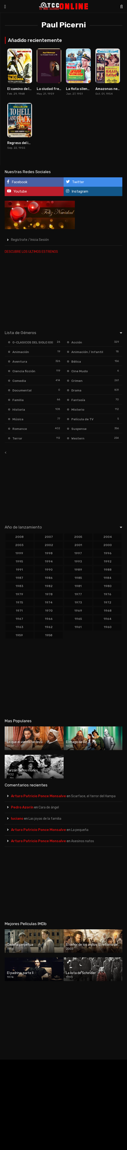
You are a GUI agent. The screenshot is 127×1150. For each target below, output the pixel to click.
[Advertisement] (63, 291)
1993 (78, 561)
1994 (49, 561)
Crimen (77, 381)
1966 (49, 619)
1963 (19, 627)
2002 (49, 545)
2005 (78, 537)
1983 (19, 586)
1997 (78, 553)
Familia (18, 400)
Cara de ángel (49, 807)
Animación (20, 352)
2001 (78, 545)
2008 (19, 537)
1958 (48, 635)
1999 (19, 553)
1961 (78, 627)
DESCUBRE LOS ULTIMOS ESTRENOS (31, 252)
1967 (19, 619)
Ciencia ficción (23, 371)
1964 (108, 619)
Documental (22, 390)
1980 (108, 586)
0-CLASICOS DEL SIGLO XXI (32, 342)
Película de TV (82, 419)
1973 (78, 602)
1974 (49, 602)
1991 (19, 569)
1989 (78, 569)
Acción (76, 342)
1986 (49, 578)
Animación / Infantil (87, 352)
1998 (49, 553)
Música (17, 419)
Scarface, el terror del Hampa (93, 796)
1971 (19, 610)
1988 (108, 569)
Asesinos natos (82, 841)
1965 (78, 619)
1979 (19, 594)
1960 (108, 627)
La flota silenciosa (81, 89)
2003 (19, 545)
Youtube (17, 191)
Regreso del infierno (23, 143)
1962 (49, 627)
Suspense (79, 429)
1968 (108, 610)
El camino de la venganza (27, 89)
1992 (108, 561)
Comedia (19, 381)
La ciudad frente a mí (54, 89)
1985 (78, 578)
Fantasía (78, 400)
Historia (18, 409)
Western (77, 438)
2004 (107, 537)
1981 (78, 586)
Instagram (77, 191)
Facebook (17, 182)
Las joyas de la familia (45, 819)
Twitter (75, 182)
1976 (107, 594)
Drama (76, 390)
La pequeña (79, 830)
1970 (49, 610)
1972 (107, 602)
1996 (108, 553)
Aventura (19, 361)
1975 (19, 602)
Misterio (77, 409)
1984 (108, 578)
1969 (78, 610)
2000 (107, 545)
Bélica (76, 361)
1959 (19, 635)
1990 (49, 569)
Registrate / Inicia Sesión (30, 240)
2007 (49, 537)
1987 (19, 578)
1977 (78, 594)
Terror (17, 438)
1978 (49, 594)
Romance (19, 429)
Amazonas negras (110, 89)
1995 (19, 561)
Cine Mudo (79, 371)
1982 (49, 586)
